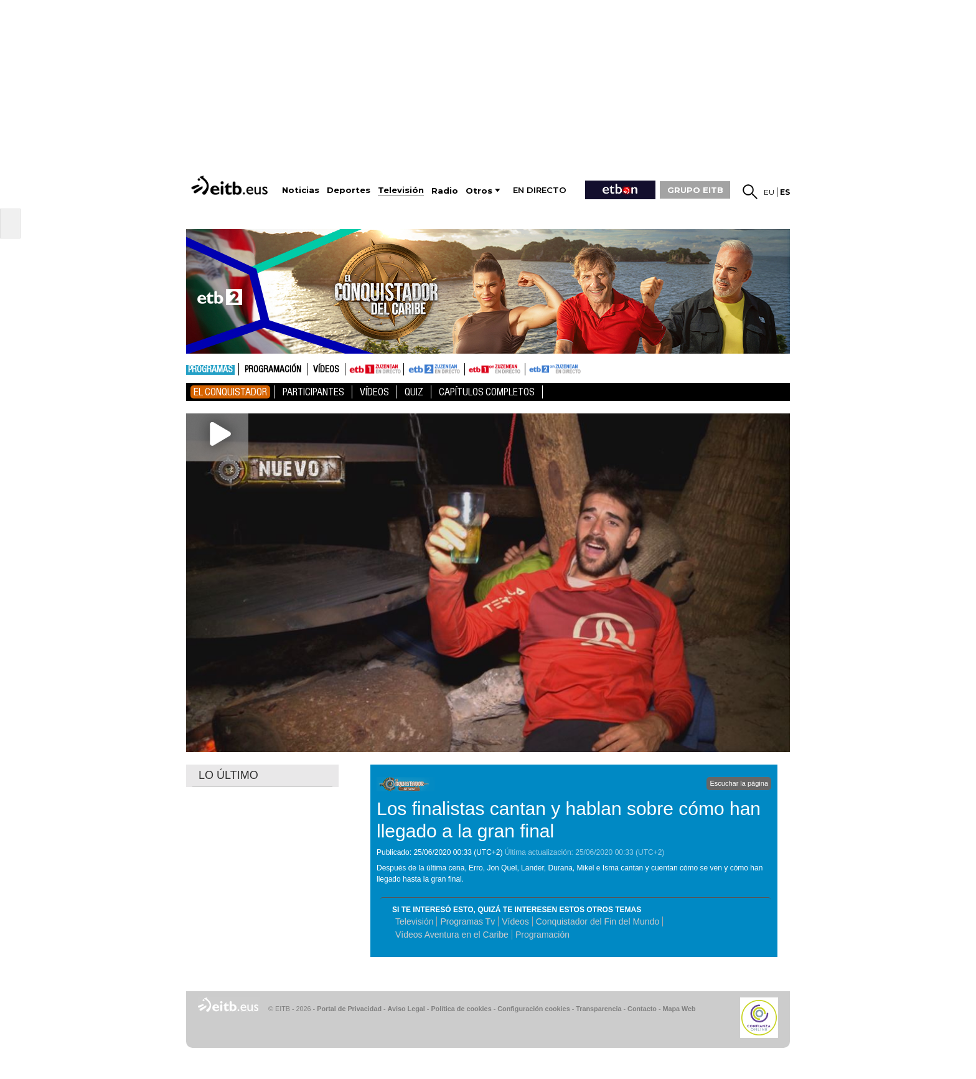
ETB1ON (470, 368)
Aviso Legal (406, 1008)
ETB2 (434, 369)
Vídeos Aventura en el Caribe (452, 935)
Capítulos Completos (487, 391)
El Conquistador (230, 391)
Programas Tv (467, 921)
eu (769, 192)
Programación (273, 370)
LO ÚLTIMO (228, 775)
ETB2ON (531, 368)
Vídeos (326, 370)
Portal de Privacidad (349, 1008)
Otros (479, 191)
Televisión (414, 921)
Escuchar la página (739, 783)
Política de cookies (461, 1008)
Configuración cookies (533, 1008)
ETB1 (374, 369)
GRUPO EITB (695, 190)
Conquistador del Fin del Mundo (597, 921)
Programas (210, 370)
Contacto (642, 1008)
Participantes (313, 391)
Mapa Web (678, 1008)
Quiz (414, 391)
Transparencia (598, 1008)
